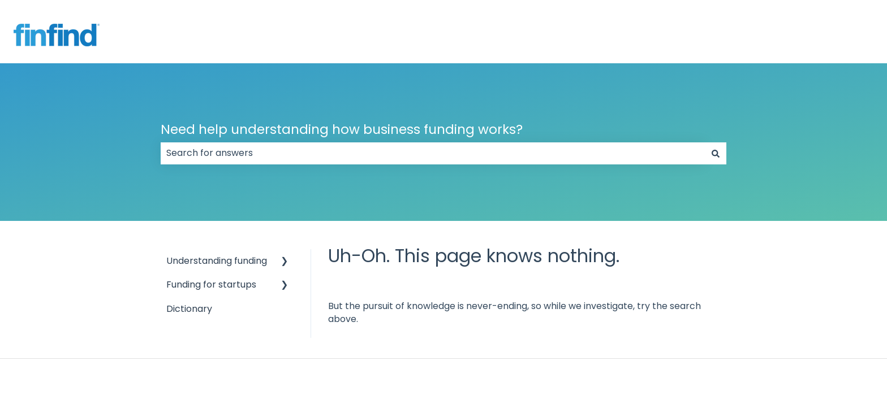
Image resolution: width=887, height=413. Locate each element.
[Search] (715, 153)
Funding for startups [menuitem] (211, 284)
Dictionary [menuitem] (189, 308)
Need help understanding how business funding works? (342, 129)
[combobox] (433, 153)
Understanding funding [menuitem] (216, 260)
